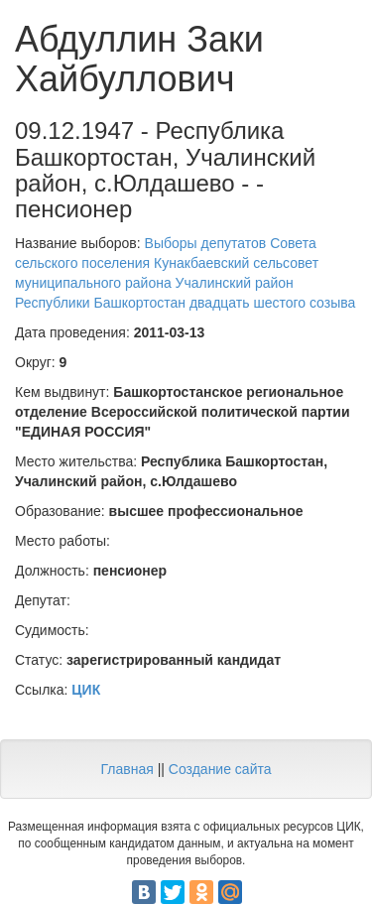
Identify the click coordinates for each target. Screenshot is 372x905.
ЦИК (85, 690)
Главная (126, 769)
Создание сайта (220, 769)
